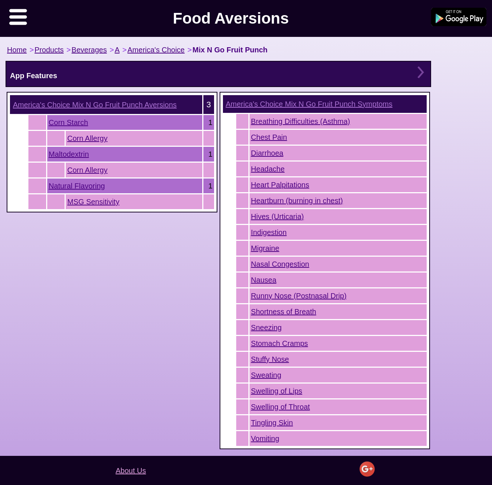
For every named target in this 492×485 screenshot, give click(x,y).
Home (17, 50)
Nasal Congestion (280, 264)
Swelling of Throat (280, 407)
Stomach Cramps (279, 343)
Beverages (89, 50)
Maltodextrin (69, 154)
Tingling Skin (272, 423)
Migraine (265, 248)
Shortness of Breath (283, 312)
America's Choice (156, 50)
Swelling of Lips (276, 391)
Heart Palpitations (280, 185)
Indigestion (269, 232)
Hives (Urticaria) (277, 216)
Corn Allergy (87, 138)
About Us (131, 471)
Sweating (266, 375)
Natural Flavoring (77, 186)
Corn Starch (68, 122)
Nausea (263, 280)
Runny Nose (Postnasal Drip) (299, 296)
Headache (268, 169)
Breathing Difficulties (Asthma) (300, 121)
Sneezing (266, 327)
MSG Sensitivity (93, 202)
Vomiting (265, 438)
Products (49, 50)
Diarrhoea (267, 153)
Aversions (95, 105)
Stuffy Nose (270, 359)
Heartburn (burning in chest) (297, 201)
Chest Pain (269, 137)
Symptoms (309, 104)
